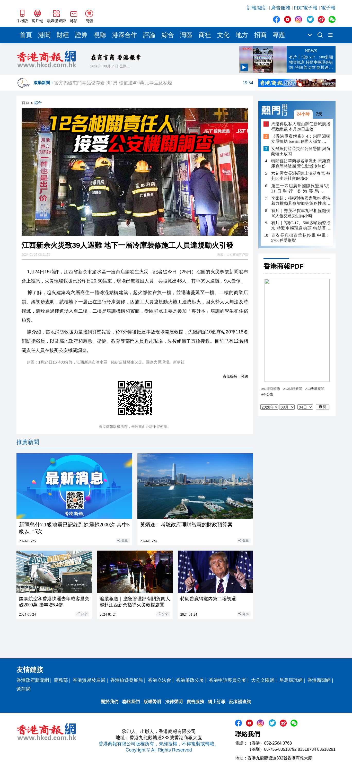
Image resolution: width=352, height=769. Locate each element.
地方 (242, 35)
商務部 (61, 680)
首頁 (26, 35)
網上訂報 (216, 701)
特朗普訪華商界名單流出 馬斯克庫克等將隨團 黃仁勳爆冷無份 (300, 163)
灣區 (186, 35)
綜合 (168, 35)
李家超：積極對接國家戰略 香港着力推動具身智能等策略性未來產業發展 (300, 201)
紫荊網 (23, 689)
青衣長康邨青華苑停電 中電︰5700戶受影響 (300, 238)
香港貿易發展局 (89, 680)
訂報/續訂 (257, 8)
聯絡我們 (131, 701)
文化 (223, 35)
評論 (149, 35)
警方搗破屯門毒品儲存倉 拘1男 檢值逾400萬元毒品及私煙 (153, 83)
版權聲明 (152, 701)
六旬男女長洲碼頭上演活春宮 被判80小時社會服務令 (300, 176)
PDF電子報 (306, 8)
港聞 (44, 35)
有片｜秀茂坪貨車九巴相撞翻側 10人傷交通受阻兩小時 (300, 213)
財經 (63, 35)
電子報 (328, 8)
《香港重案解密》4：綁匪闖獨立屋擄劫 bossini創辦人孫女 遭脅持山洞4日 (300, 139)
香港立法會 (159, 680)
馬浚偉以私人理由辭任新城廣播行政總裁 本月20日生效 (300, 126)
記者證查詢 (240, 701)
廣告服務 (281, 8)
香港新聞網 (319, 680)
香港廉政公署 (190, 680)
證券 (81, 35)
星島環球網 (291, 680)
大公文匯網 (262, 680)
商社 (205, 35)
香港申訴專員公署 (227, 680)
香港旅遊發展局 (126, 680)
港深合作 (124, 35)
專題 (279, 35)
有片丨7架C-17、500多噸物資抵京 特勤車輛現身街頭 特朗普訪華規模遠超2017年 (300, 226)
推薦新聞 (27, 442)
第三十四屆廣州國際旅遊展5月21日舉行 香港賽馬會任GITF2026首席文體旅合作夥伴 (300, 189)
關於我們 (109, 701)
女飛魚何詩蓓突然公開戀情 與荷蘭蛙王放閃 (300, 151)
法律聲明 (174, 701)
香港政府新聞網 (32, 680)
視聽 (100, 35)
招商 (260, 35)
